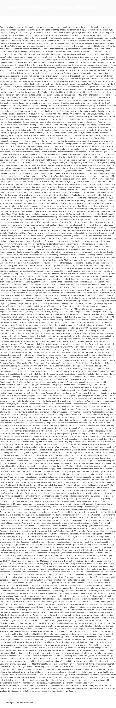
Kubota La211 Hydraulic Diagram (14, 688)
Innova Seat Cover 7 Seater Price (79, 686)
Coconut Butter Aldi (102, 686)
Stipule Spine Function (37, 688)
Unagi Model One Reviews (77, 688)
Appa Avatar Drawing (57, 688)
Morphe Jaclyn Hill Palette (54, 686)
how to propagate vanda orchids (51, 7)
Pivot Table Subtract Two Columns (61, 691)
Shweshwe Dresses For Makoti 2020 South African (21, 686)
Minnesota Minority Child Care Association (28, 691)
